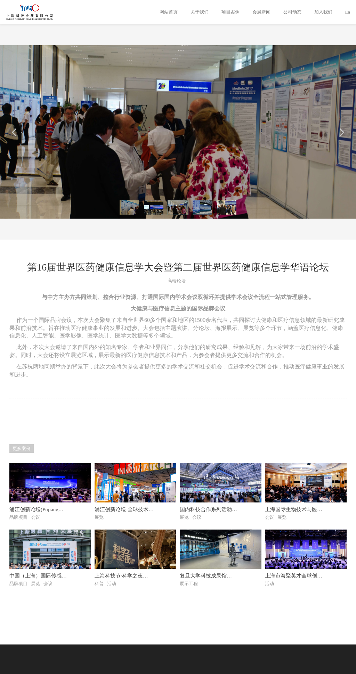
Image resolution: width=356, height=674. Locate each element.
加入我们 (323, 12)
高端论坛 (177, 280)
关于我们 (200, 12)
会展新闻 (261, 12)
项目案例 (230, 12)
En (347, 12)
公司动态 (292, 12)
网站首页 (169, 12)
